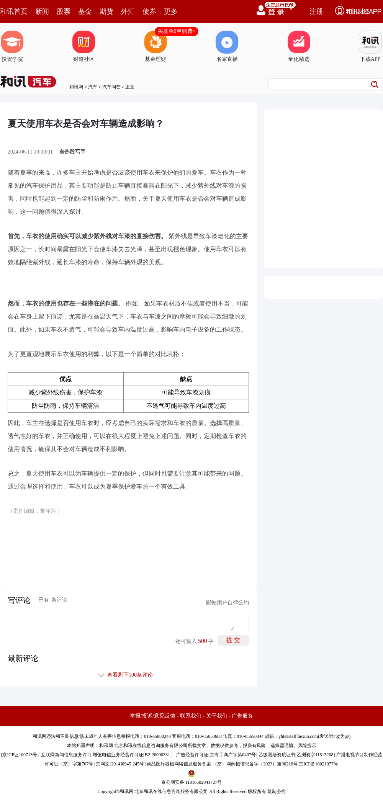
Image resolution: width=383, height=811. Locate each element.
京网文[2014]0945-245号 (120, 764)
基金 (85, 11)
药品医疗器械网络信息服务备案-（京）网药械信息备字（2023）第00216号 (222, 764)
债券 (149, 11)
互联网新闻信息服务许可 (66, 754)
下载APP (370, 46)
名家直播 (227, 46)
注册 (316, 11)
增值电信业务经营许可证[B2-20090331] (132, 754)
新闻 (42, 11)
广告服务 (242, 716)
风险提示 (307, 745)
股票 (63, 11)
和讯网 (76, 87)
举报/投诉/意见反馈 (153, 716)
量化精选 (298, 46)
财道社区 (83, 46)
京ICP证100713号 (19, 754)
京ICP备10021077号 (318, 764)
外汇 (128, 11)
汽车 (92, 87)
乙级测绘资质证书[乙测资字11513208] (297, 754)
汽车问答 (111, 87)
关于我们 (217, 716)
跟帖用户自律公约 (227, 602)
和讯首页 (14, 11)
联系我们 (190, 716)
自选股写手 (72, 152)
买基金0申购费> (177, 31)
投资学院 (12, 46)
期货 (106, 11)
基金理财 (155, 46)
